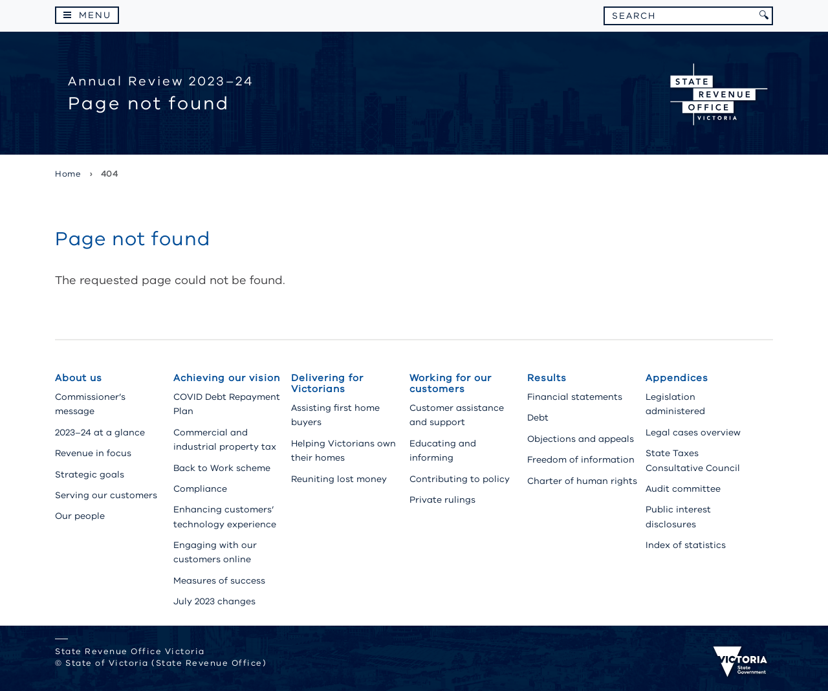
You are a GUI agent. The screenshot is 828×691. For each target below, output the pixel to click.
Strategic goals (89, 474)
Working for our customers (450, 383)
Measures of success (219, 581)
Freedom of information (581, 460)
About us (78, 377)
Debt (538, 417)
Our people (80, 516)
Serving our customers (106, 495)
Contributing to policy (459, 479)
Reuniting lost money (339, 479)
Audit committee (683, 489)
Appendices (677, 377)
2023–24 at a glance (100, 432)
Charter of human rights (582, 481)
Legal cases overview (693, 432)
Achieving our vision (226, 377)
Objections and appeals (580, 439)
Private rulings (442, 500)
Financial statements (574, 397)
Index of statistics (686, 545)
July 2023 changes (214, 601)
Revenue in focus (93, 453)
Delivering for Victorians (327, 383)
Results (547, 377)
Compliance (200, 489)
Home (68, 174)
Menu (95, 15)
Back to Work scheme (221, 468)
